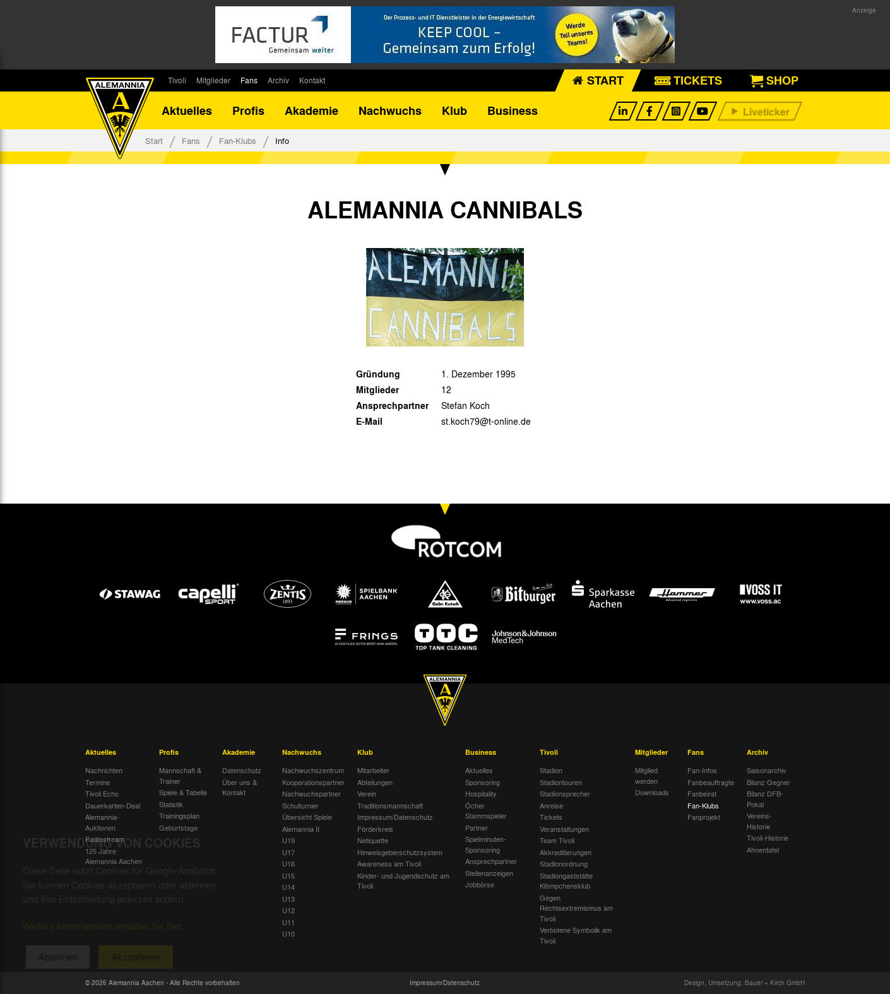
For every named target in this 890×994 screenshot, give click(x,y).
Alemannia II (300, 829)
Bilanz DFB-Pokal (765, 798)
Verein (366, 793)
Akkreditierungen (565, 852)
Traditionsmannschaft (390, 805)
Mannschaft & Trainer (180, 775)
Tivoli (177, 80)
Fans (249, 80)
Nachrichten (103, 770)
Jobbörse (479, 884)
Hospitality (481, 793)
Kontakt (312, 80)
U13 (288, 899)
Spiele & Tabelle (183, 792)
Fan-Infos (702, 770)
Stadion (551, 770)
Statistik (171, 804)
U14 (288, 887)
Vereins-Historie (759, 820)
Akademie (311, 110)
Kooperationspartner (313, 782)
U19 (288, 840)
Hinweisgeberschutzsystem (399, 852)
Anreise (551, 805)
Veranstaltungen (564, 829)
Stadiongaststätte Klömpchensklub (566, 880)
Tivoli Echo (102, 793)
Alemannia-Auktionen (102, 822)
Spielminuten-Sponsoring (485, 844)
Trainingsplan (179, 815)
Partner (476, 827)
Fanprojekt (703, 817)
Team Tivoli (557, 840)
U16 (288, 863)
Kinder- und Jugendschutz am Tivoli (403, 880)
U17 (288, 852)
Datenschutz (241, 770)
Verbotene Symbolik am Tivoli (576, 935)
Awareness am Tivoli (389, 863)
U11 (288, 922)
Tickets (551, 817)
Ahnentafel (763, 849)
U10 (288, 933)
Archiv (278, 80)
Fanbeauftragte (710, 782)
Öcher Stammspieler (486, 810)
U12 (288, 910)
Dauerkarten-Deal (112, 805)
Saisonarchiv (766, 770)
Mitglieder (213, 80)
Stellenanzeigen (489, 873)
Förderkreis (375, 829)
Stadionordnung (564, 863)
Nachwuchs (390, 110)
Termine (97, 782)
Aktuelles (187, 110)
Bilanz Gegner (768, 782)
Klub (454, 110)
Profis (248, 110)
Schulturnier (300, 805)
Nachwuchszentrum (313, 770)
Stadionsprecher (565, 793)
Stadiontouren (561, 782)
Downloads (652, 792)
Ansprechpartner (491, 861)
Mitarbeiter (373, 770)
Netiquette (372, 840)
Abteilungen (375, 782)
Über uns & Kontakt (239, 787)
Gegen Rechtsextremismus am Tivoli (576, 907)
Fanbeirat (701, 793)
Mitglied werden (646, 775)
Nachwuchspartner (311, 793)
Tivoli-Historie (767, 837)
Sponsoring (482, 782)
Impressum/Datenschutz (395, 817)
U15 (288, 875)
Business (512, 110)
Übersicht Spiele (307, 817)
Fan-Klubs (237, 140)
